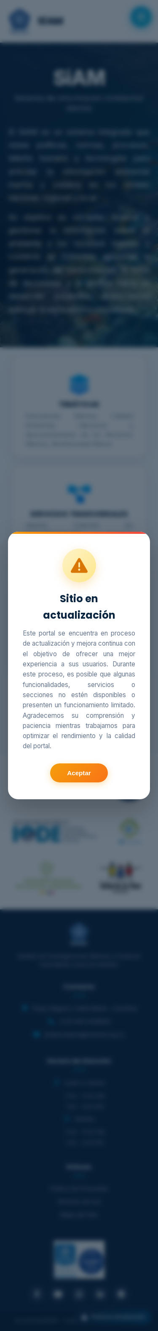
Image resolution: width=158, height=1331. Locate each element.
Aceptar (79, 772)
